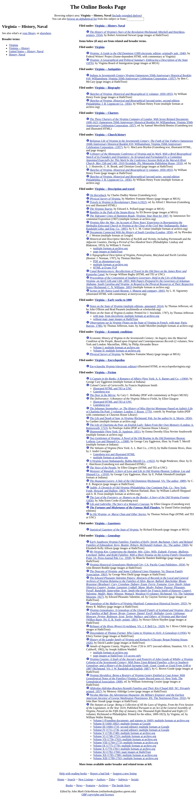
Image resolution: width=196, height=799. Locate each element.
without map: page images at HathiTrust (115, 319)
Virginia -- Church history (110, 134)
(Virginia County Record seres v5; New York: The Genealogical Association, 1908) (135, 678)
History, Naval (17, 54)
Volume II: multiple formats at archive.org (116, 350)
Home (60, 779)
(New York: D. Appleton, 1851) (115, 431)
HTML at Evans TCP (105, 267)
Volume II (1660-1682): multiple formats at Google (122, 723)
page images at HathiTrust (108, 251)
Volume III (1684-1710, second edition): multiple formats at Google (131, 726)
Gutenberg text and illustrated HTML (114, 454)
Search (71, 779)
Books (69, 785)
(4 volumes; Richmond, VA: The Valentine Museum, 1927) (140, 587)
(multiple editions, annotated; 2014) (126, 306)
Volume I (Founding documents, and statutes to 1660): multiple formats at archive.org (141, 720)
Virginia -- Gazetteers (107, 523)
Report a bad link (100, 773)
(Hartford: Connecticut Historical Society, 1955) (138, 603)
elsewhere (45, 33)
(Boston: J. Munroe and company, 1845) (127, 290)
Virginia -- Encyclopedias (110, 360)
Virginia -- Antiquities (108, 69)
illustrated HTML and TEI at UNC (112, 388)
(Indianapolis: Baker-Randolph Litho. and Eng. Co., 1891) (137, 225)
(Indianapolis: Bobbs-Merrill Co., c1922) (122, 460)
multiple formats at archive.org (110, 248)
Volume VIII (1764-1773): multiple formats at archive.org (125, 742)
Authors (101, 779)
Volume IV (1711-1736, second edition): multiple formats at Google (131, 729)
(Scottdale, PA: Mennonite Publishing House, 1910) (138, 158)
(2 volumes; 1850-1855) (131, 93)
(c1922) (118, 202)
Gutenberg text (101, 391)
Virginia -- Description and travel (114, 188)
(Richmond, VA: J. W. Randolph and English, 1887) (139, 664)
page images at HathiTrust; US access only (117, 655)
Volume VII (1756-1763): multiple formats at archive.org (125, 739)
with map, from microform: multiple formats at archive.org (126, 315)
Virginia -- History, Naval (110, 25)
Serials (135, 779)
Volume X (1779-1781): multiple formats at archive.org (124, 748)
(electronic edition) (113, 366)
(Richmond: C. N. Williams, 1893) (140, 282)
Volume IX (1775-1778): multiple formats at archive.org (124, 745)
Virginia (13, 45)
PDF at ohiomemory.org (106, 261)
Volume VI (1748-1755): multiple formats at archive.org (124, 736)
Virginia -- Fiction (105, 372)
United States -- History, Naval (26, 51)
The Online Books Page (98, 7)
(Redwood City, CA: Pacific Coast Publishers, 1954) (137, 564)
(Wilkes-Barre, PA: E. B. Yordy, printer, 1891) (139, 615)
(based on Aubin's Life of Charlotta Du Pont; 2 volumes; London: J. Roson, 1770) (139, 410)
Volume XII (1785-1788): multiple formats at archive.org (125, 755)
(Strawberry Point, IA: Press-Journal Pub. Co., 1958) (139, 554)
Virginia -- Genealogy (107, 535)
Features (90, 785)
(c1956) (138, 632)
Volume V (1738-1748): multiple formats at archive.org (124, 733)
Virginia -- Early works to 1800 (113, 299)
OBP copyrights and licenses (97, 794)
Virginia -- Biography (107, 87)
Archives (103, 785)
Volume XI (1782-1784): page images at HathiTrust (122, 751)
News (79, 785)
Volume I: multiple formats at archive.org (116, 347)
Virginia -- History (19, 48)
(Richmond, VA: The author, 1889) (138, 480)
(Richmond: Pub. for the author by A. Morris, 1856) (141, 418)
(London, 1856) (131, 232)
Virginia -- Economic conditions (114, 331)
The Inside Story (121, 785)
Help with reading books (73, 773)
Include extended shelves (127, 15)
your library (28, 33)
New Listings (85, 779)
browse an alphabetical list (82, 18)
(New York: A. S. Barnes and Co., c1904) (139, 378)
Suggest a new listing (125, 773)
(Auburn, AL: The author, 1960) (139, 543)
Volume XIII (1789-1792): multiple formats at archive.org (125, 758)
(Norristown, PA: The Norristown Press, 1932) (136, 696)
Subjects (123, 779)
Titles (112, 779)
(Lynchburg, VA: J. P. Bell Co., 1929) (127, 626)
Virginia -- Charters (106, 112)
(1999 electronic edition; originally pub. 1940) (138, 53)
